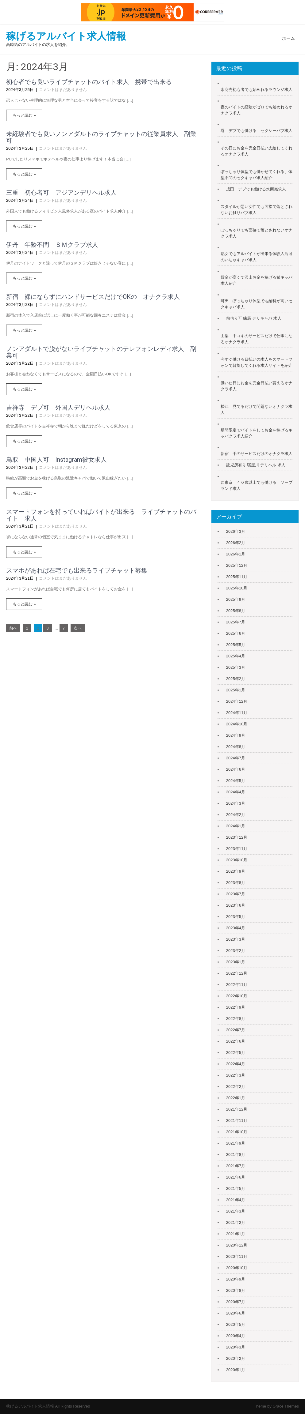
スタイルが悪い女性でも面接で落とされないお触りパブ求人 (256, 209)
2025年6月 (235, 633)
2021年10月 (236, 1132)
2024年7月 (235, 758)
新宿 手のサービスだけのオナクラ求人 (256, 453)
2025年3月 (235, 667)
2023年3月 (235, 939)
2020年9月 (235, 1279)
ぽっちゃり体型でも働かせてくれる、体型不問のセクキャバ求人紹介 (256, 174)
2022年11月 (236, 984)
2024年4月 (235, 792)
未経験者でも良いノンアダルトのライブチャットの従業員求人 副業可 (101, 137)
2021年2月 (235, 1222)
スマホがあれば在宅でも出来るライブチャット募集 (76, 570)
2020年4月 (235, 1335)
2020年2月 (235, 1358)
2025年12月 (236, 565)
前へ (13, 628)
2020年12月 (236, 1245)
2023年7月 (235, 894)
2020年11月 (236, 1256)
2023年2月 (235, 950)
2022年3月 (235, 1075)
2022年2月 (235, 1086)
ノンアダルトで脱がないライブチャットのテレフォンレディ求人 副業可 (101, 352)
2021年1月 (235, 1234)
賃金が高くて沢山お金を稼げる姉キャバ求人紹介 (256, 280)
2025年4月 (235, 656)
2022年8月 (235, 1018)
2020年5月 (235, 1324)
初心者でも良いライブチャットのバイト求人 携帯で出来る (89, 81)
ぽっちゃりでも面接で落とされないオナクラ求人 (256, 233)
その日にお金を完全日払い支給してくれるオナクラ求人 (256, 151)
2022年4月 (235, 1064)
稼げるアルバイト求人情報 (66, 36)
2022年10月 (236, 996)
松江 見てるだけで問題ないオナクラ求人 (256, 409)
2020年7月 (235, 1301)
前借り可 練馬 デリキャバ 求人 (253, 318)
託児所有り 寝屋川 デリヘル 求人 (255, 465)
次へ (78, 628)
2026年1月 (235, 554)
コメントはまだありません (63, 89)
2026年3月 (235, 531)
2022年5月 (235, 1052)
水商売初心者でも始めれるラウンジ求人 (256, 89)
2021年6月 (235, 1177)
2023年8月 (235, 882)
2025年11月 (236, 576)
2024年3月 (235, 803)
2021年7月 (235, 1166)
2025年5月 (235, 644)
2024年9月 (235, 735)
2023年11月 (236, 848)
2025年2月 (235, 678)
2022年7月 (235, 1030)
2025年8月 (235, 610)
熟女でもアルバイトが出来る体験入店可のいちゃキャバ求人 (256, 256)
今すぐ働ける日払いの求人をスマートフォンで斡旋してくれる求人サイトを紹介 (256, 362)
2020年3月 (235, 1347)
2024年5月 (235, 780)
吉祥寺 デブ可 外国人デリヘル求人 (58, 407)
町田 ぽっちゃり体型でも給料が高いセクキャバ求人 (256, 304)
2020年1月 (235, 1369)
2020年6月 (235, 1313)
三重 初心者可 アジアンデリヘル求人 (61, 192)
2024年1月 (235, 826)
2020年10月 (236, 1267)
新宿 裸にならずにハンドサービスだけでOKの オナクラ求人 (93, 296)
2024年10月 (236, 724)
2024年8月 (235, 746)
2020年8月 (235, 1290)
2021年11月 (236, 1120)
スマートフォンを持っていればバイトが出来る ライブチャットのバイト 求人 (101, 515)
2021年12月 (236, 1109)
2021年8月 (235, 1154)
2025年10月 (236, 588)
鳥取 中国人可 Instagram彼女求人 (56, 459)
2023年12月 (236, 837)
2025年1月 (235, 690)
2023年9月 (235, 871)
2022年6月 (235, 1041)
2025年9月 (235, 599)
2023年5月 (235, 916)
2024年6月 (235, 769)
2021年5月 (235, 1188)
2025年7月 (235, 622)
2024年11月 (236, 712)
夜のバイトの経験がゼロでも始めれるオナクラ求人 (256, 110)
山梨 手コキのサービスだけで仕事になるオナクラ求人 (256, 338)
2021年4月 (235, 1200)
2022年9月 (235, 1007)
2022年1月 (235, 1098)
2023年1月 (235, 962)
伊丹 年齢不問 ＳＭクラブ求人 (52, 244)
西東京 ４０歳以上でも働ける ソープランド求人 (256, 485)
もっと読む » (24, 115)
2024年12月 (236, 701)
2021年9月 (235, 1143)
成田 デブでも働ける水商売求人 (256, 189)
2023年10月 (236, 860)
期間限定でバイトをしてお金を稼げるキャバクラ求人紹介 (256, 433)
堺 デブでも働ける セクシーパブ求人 (256, 130)
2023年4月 (235, 928)
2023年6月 (235, 905)
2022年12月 (236, 973)
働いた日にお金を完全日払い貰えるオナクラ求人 (256, 386)
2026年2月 (235, 542)
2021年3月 (235, 1211)
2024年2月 (235, 814)
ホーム (288, 38)
